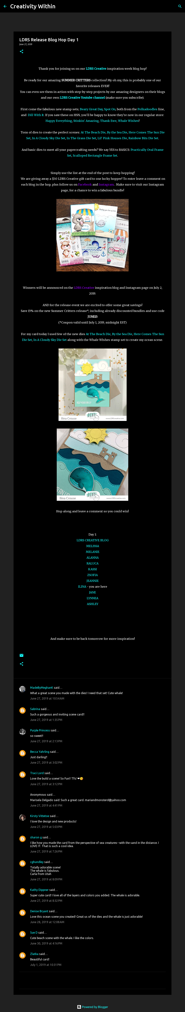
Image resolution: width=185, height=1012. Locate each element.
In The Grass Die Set (81, 138)
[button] (21, 51)
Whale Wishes (128, 121)
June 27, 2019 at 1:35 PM (46, 719)
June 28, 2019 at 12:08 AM (47, 922)
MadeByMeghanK (41, 687)
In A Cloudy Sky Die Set (48, 138)
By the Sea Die (117, 132)
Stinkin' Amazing (86, 121)
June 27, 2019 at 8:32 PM (46, 900)
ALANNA (93, 557)
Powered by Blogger (92, 1007)
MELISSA (92, 546)
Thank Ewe (108, 121)
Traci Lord (37, 773)
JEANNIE (93, 581)
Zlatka (34, 954)
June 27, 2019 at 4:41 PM (46, 805)
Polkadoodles (147, 109)
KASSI (92, 569)
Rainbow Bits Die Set (143, 138)
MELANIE (92, 552)
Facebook (85, 184)
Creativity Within (32, 6)
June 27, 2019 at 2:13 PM (46, 741)
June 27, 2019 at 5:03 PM (46, 826)
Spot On (109, 109)
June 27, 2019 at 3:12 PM (46, 784)
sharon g (36, 837)
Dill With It (36, 115)
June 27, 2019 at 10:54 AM (47, 698)
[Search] (60, 6)
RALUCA (92, 563)
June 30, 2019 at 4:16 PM (46, 943)
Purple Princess (40, 730)
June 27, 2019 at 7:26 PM (46, 851)
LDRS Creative (84, 287)
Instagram (106, 184)
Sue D (34, 932)
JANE (92, 592)
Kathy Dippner (39, 889)
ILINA (82, 586)
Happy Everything (59, 121)
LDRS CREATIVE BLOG (93, 540)
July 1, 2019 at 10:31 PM (45, 964)
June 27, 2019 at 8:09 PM (46, 879)
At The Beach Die (93, 132)
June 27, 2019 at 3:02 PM (46, 762)
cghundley (37, 862)
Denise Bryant (39, 911)
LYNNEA (92, 598)
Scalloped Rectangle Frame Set (95, 155)
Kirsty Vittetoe (39, 816)
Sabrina (35, 709)
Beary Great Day (91, 109)
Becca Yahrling (39, 751)
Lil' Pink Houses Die (112, 138)
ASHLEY (92, 604)
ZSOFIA (92, 575)
